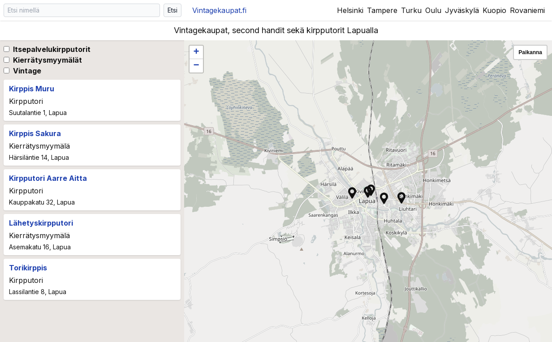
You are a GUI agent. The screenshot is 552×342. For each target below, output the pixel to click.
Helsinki (350, 10)
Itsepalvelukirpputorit (52, 49)
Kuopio (494, 10)
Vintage (27, 70)
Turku (411, 10)
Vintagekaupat (219, 10)
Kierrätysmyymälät (47, 60)
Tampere (382, 10)
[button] (368, 192)
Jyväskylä (462, 10)
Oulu (433, 10)
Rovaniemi (527, 10)
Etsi (172, 10)
